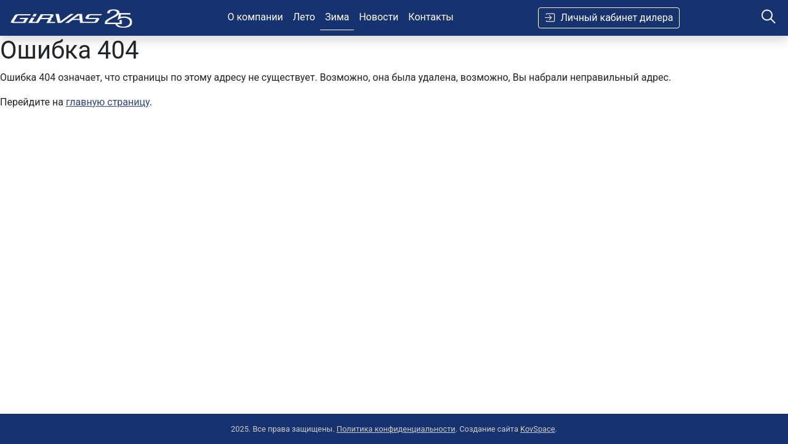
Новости (378, 17)
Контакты (430, 17)
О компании (255, 17)
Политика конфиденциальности (396, 429)
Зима (337, 17)
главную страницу (108, 102)
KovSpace (537, 429)
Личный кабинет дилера (609, 18)
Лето (304, 17)
